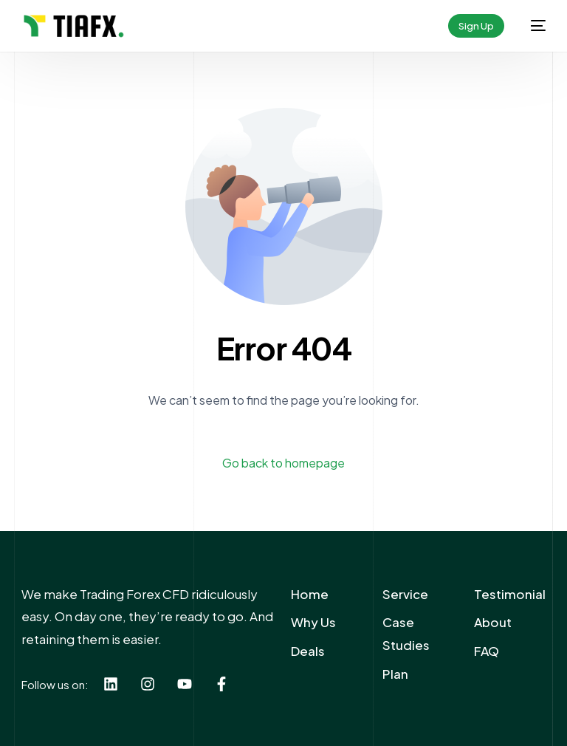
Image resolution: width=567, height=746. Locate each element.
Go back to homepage (283, 462)
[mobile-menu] (532, 26)
